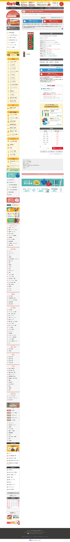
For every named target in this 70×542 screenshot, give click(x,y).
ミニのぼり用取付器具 (12, 189)
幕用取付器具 (10, 192)
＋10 (51, 151)
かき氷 (10, 290)
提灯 (9, 438)
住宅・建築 (11, 348)
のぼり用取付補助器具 (12, 185)
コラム (9, 453)
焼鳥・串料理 (11, 284)
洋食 (9, 268)
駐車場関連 (11, 241)
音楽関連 (10, 333)
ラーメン (10, 251)
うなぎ (10, 266)
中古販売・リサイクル (13, 243)
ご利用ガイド (10, 469)
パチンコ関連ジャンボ (13, 341)
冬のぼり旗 (11, 362)
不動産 (10, 350)
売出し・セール (11, 227)
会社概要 (23, 536)
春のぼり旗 (11, 356)
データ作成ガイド (11, 42)
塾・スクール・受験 (12, 325)
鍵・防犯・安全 (11, 370)
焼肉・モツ (11, 260)
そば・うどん (11, 253)
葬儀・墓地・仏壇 (12, 372)
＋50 (59, 151)
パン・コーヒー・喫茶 (13, 280)
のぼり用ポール (11, 180)
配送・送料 (10, 477)
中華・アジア (11, 270)
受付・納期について (11, 474)
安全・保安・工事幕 (12, 436)
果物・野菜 (11, 303)
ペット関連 (11, 327)
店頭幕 (10, 426)
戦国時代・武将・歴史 (13, 378)
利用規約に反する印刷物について (12, 464)
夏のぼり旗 (11, 358)
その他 (9, 194)
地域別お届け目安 (59, 67)
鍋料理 (10, 286)
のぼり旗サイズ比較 (11, 458)
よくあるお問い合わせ (12, 35)
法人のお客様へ (10, 489)
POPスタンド (12, 415)
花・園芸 (10, 309)
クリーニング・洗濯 (12, 311)
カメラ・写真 (11, 323)
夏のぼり (51, 62)
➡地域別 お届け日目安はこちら (56, 17)
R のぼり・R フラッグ (13, 397)
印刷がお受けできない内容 (12, 460)
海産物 (10, 264)
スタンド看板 (12, 413)
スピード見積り (11, 47)
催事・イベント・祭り (13, 229)
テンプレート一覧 (11, 45)
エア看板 (11, 420)
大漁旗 (10, 440)
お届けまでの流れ (11, 37)
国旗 (9, 380)
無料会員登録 (10, 32)
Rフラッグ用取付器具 (12, 187)
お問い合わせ (46, 536)
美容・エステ (11, 319)
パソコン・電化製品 (12, 337)
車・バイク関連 (11, 239)
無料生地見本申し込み (12, 40)
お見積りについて (11, 484)
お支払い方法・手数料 (12, 472)
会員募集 (10, 237)
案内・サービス (11, 374)
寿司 (9, 262)
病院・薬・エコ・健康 (13, 321)
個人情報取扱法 (40, 536)
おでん (10, 288)
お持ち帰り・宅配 (12, 278)
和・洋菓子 (11, 296)
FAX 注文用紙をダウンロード (13, 493)
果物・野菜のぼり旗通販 (33, 14)
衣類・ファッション (12, 317)
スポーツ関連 (11, 329)
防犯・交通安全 (11, 368)
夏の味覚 (56, 62)
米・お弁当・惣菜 (12, 282)
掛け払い (9, 482)
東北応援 (10, 382)
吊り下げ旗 (11, 428)
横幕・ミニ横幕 (11, 430)
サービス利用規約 (34, 536)
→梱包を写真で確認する (50, 54)
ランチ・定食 (11, 276)
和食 (9, 272)
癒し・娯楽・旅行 (12, 313)
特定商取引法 (28, 536)
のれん (10, 434)
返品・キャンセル (11, 479)
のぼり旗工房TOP (25, 14)
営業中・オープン (12, 231)
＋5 (43, 151)
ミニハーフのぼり (12, 395)
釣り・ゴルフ (11, 315)
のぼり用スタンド (11, 182)
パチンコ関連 (11, 339)
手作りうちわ (12, 417)
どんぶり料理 (11, 274)
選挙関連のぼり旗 (12, 376)
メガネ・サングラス (12, 335)
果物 (47, 62)
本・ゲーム (11, 331)
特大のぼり (11, 399)
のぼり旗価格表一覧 (11, 455)
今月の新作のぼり (12, 205)
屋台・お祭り (11, 233)
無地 (9, 386)
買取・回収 (11, 245)
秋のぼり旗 (11, 360)
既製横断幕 (11, 432)
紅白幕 (10, 410)
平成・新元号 (11, 384)
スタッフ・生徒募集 (12, 235)
